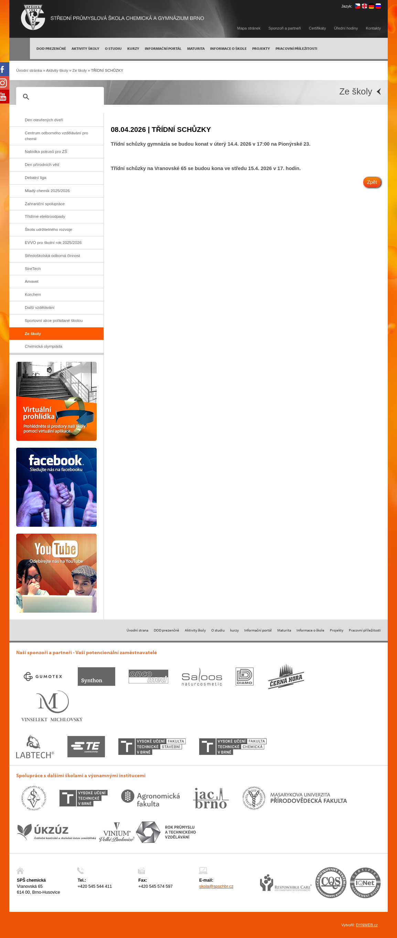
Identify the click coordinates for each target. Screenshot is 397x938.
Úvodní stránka (29, 70)
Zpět (372, 182)
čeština (357, 6)
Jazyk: (346, 6)
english (364, 6)
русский (378, 6)
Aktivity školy (57, 70)
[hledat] (59, 97)
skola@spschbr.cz (216, 886)
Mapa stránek (248, 28)
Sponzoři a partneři (284, 28)
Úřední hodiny (346, 28)
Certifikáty (317, 28)
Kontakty (373, 28)
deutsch (371, 6)
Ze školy (80, 70)
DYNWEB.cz (367, 925)
